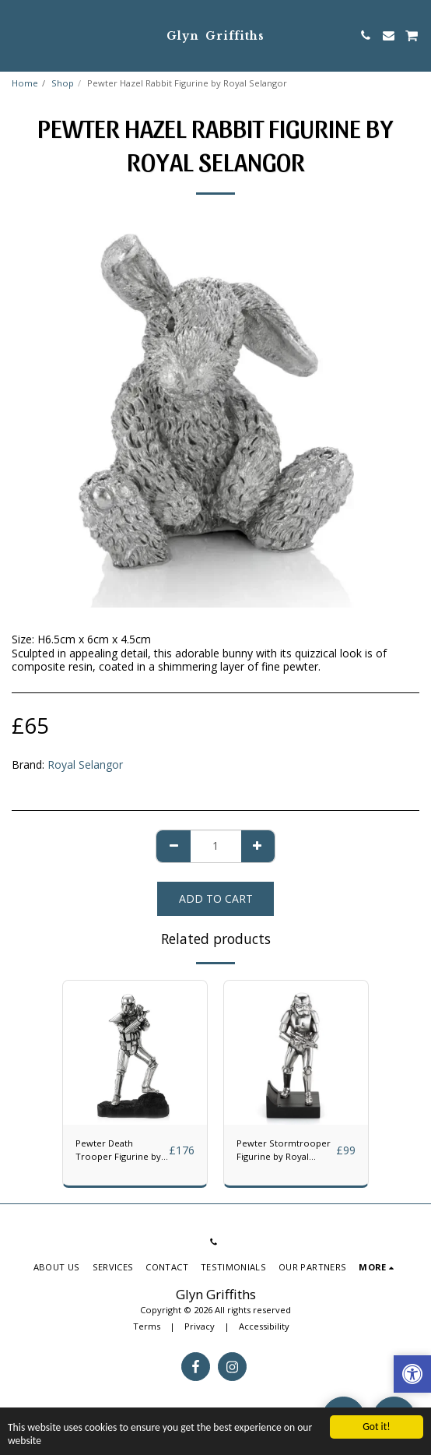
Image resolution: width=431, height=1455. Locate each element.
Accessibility (264, 1326)
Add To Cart (216, 898)
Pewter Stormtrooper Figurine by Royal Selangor (284, 1150)
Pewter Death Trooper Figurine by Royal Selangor (118, 1150)
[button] (17, 35)
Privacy (199, 1326)
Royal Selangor (85, 764)
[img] (135, 1053)
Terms (146, 1326)
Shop (62, 83)
